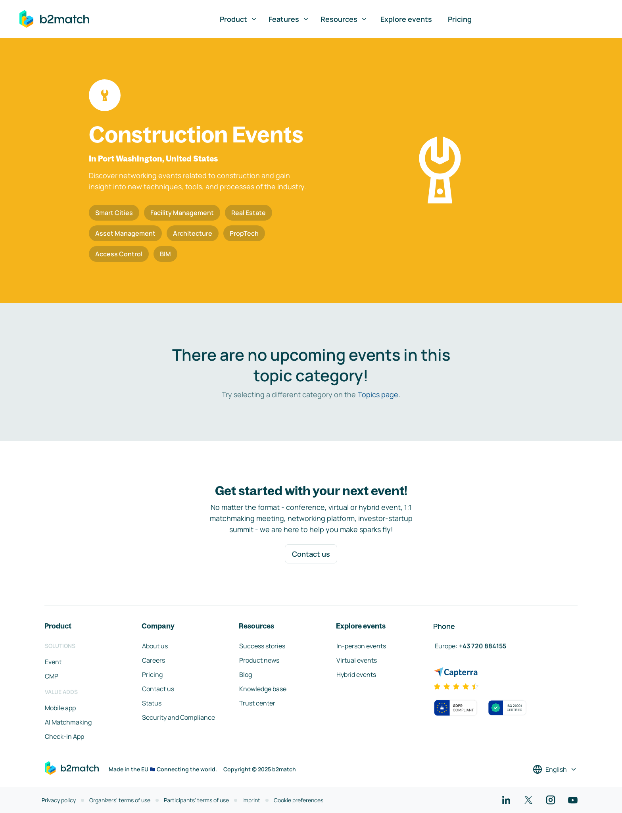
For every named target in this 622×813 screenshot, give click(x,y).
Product (238, 19)
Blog (245, 674)
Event (53, 661)
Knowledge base (262, 688)
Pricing (460, 19)
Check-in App (64, 736)
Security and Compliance (178, 717)
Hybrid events (356, 674)
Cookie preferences (298, 800)
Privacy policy (59, 800)
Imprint (251, 800)
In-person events (361, 646)
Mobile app (60, 707)
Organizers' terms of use (119, 800)
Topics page (378, 394)
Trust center (257, 703)
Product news (259, 660)
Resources (344, 19)
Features (289, 19)
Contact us (311, 554)
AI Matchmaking (68, 722)
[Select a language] (555, 769)
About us (155, 646)
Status (151, 703)
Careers (153, 660)
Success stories (262, 646)
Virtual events (356, 660)
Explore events (406, 19)
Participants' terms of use (196, 800)
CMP (51, 676)
